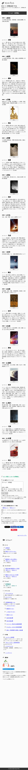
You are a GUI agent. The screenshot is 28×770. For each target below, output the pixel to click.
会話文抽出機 (9, 617)
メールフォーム (9, 646)
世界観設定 (8, 584)
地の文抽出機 (9, 621)
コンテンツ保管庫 (9, 637)
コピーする (4, 493)
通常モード (5, 507)
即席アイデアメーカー (10, 551)
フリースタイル (9, 593)
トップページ (8, 652)
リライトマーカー (10, 605)
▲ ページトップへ (22, 535)
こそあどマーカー (10, 611)
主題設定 (7, 547)
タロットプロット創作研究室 (12, 642)
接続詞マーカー (10, 608)
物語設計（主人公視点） (11, 559)
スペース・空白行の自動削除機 (14, 624)
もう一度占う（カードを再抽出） (11, 476)
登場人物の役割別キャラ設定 (12, 568)
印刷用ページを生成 (8, 501)
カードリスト (8, 597)
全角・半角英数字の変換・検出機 (14, 630)
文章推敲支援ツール (10, 602)
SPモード (12, 507)
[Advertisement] (15, 723)
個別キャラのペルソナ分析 (11, 574)
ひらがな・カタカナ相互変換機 (14, 627)
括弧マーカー (9, 614)
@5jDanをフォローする (8, 669)
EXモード (14, 560)
